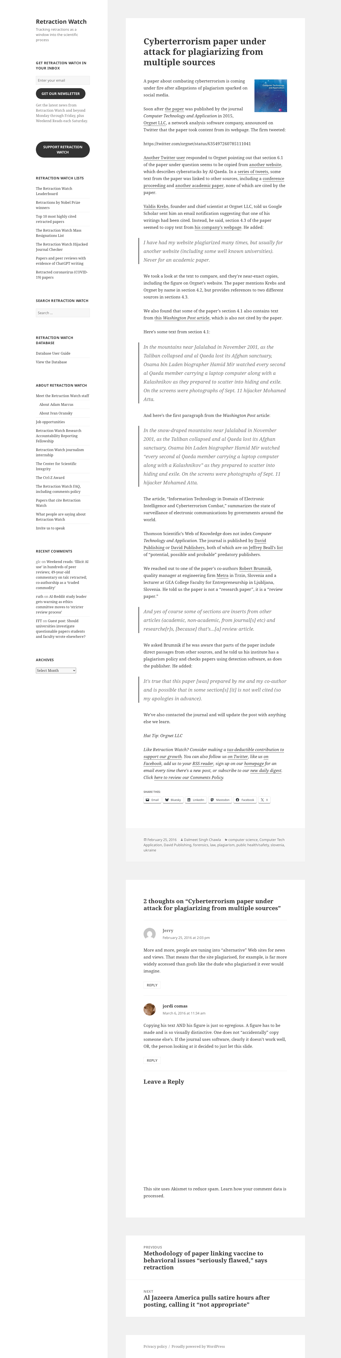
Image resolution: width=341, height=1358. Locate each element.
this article (181, 318)
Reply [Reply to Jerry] (152, 985)
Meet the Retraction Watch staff (62, 395)
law (213, 844)
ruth (39, 596)
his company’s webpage (218, 227)
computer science (243, 839)
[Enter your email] (63, 80)
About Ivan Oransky (55, 413)
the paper (174, 109)
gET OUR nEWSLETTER (61, 93)
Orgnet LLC (155, 123)
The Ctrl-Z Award (50, 477)
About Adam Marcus (56, 404)
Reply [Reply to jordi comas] (152, 1060)
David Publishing (177, 844)
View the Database (51, 362)
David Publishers (188, 547)
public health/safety (252, 844)
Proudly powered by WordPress (198, 1346)
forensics (200, 844)
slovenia (277, 844)
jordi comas (175, 1006)
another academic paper (199, 185)
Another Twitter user (164, 157)
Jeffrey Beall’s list (266, 547)
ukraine (150, 850)
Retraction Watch (61, 21)
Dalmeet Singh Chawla (202, 839)
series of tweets (253, 171)
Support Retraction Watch (62, 150)
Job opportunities (50, 422)
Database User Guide (53, 353)
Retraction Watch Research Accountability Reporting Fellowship (58, 435)
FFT (39, 620)
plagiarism (226, 844)
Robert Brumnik (255, 568)
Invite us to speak (50, 528)
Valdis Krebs (156, 206)
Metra (223, 575)
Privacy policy (155, 1346)
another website (265, 164)
